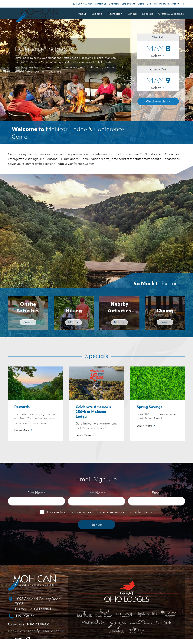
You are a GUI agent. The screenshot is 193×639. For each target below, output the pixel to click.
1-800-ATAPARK (82, 3)
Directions (114, 3)
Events (140, 3)
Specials (147, 13)
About (82, 13)
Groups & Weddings (171, 13)
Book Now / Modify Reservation (163, 3)
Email (156, 492)
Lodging (97, 13)
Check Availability (158, 101)
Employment (128, 3)
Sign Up (96, 524)
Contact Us (100, 3)
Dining (132, 13)
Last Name (96, 492)
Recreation (115, 13)
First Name (36, 492)
